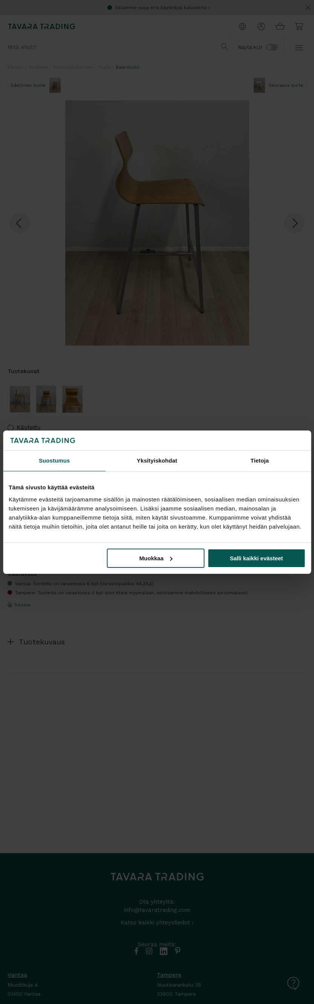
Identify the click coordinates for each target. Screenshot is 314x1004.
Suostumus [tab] (54, 460)
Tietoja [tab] (259, 460)
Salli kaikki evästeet (256, 558)
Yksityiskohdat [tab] (157, 460)
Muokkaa (156, 558)
